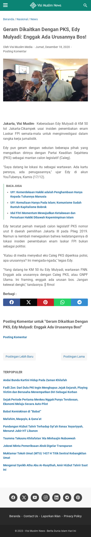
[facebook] (11, 302)
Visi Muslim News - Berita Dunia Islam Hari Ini (50, 530)
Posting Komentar (15, 51)
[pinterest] (45, 302)
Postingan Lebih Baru (19, 356)
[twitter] (28, 302)
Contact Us (31, 516)
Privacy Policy (73, 516)
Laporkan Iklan (51, 516)
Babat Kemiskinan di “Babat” (22, 411)
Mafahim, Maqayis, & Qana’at (22, 419)
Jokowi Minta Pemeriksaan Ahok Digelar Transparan (37, 446)
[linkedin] (56, 497)
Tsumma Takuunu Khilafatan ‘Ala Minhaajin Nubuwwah (39, 438)
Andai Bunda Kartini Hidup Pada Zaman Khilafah (35, 380)
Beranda (14, 516)
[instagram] (45, 497)
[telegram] (79, 302)
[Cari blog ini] (85, 5)
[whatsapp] (62, 302)
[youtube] (35, 497)
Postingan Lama (74, 356)
